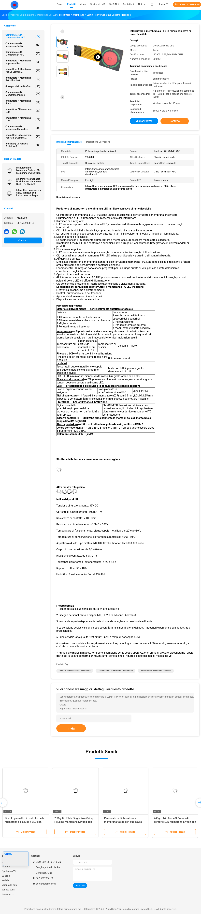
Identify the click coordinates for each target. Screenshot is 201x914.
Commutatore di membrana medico (22, 93)
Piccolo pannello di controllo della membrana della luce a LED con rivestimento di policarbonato (24, 822)
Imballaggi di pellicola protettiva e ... (22, 145)
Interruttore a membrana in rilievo (156, 671)
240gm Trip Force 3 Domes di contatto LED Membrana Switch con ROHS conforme (175, 822)
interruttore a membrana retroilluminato (22, 79)
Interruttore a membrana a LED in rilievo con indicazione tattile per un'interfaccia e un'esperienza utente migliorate (29, 193)
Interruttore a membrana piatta (22, 102)
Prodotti (6, 866)
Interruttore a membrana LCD (22, 119)
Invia (71, 728)
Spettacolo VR (9, 871)
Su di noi (6, 875)
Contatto (22, 240)
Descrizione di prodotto (98, 142)
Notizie (5, 880)
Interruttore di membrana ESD (22, 110)
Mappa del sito (9, 885)
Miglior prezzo (143, 121)
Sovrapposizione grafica (22, 86)
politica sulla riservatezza (8, 892)
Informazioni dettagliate (69, 142)
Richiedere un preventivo (187, 4)
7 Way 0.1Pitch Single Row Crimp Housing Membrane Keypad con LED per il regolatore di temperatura (75, 822)
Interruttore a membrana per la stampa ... (22, 70)
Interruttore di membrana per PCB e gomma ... (22, 136)
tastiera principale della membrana (74, 671)
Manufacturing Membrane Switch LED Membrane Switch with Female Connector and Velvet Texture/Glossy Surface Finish (28, 170)
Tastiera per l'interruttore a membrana (115, 671)
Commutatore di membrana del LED (22, 36)
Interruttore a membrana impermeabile (22, 62)
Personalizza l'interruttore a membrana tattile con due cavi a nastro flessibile (123, 822)
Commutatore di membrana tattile (22, 44)
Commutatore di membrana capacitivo (22, 127)
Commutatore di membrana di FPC (22, 53)
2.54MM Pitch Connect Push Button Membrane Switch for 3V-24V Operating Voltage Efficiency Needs (28, 181)
